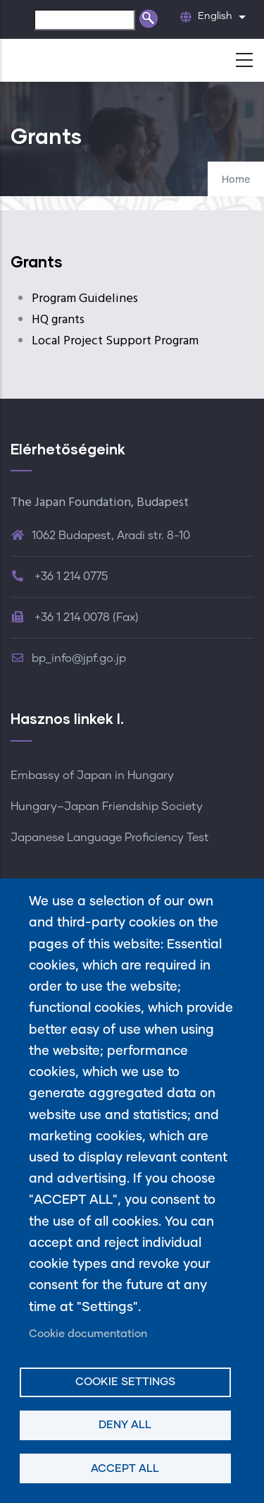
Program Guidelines (85, 299)
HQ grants (58, 320)
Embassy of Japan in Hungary (92, 775)
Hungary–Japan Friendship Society (107, 806)
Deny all (125, 1425)
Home (236, 180)
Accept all (125, 1468)
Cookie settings (125, 1382)
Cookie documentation (88, 1334)
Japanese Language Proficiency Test (110, 837)
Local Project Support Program (115, 341)
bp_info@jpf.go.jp (68, 658)
